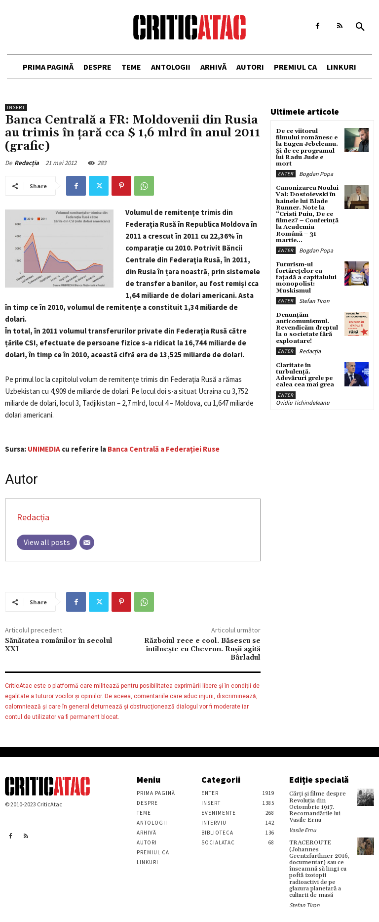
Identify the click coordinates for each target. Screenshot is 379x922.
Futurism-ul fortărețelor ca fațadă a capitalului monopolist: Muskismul (306, 277)
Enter (286, 173)
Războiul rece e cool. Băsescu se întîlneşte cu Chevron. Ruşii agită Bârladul (202, 649)
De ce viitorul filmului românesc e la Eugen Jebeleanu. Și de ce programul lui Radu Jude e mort (307, 147)
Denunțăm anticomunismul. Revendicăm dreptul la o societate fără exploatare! (307, 328)
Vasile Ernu (302, 830)
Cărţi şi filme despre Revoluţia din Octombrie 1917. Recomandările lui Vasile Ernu (317, 807)
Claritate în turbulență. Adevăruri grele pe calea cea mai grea (305, 375)
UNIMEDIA (44, 449)
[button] (360, 27)
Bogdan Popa (316, 173)
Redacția (26, 163)
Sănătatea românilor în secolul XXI (59, 645)
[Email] (86, 542)
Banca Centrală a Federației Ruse (164, 449)
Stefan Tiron (314, 300)
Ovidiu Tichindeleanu (303, 402)
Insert (16, 107)
